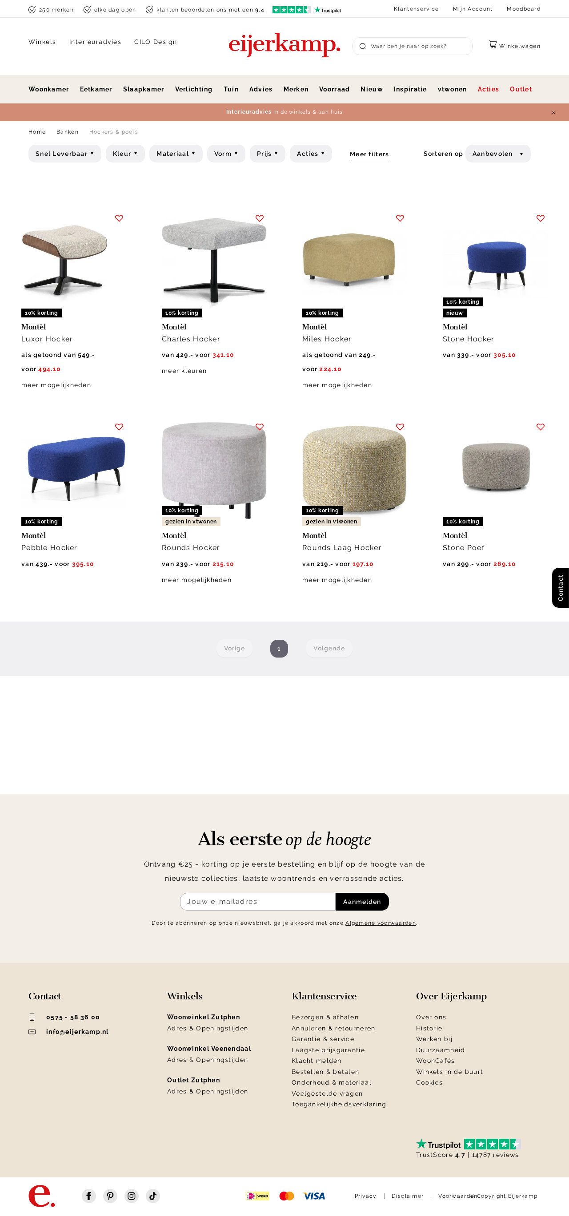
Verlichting (194, 89)
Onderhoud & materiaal (332, 1082)
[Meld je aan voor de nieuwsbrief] (258, 902)
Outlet (521, 89)
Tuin (231, 89)
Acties (489, 89)
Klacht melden (317, 1060)
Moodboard (524, 9)
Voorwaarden (457, 1196)
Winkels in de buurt (449, 1071)
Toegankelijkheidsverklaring (339, 1104)
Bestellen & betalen (325, 1071)
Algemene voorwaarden (380, 923)
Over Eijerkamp (451, 996)
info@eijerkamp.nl (68, 1031)
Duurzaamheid (440, 1050)
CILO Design (155, 41)
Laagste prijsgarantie (328, 1050)
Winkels (42, 41)
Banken (67, 132)
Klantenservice (416, 9)
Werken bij (434, 1038)
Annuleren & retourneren (333, 1028)
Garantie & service (323, 1038)
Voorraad (334, 89)
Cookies (429, 1082)
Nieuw (372, 89)
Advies (261, 89)
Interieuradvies (95, 41)
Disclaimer (408, 1196)
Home (37, 132)
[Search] (413, 46)
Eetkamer (96, 89)
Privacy (366, 1196)
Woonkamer (48, 89)
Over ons (431, 1017)
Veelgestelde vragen (327, 1093)
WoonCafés (435, 1060)
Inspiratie (410, 89)
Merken (296, 89)
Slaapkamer (143, 89)
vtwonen (452, 89)
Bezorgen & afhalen (325, 1017)
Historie (429, 1028)
